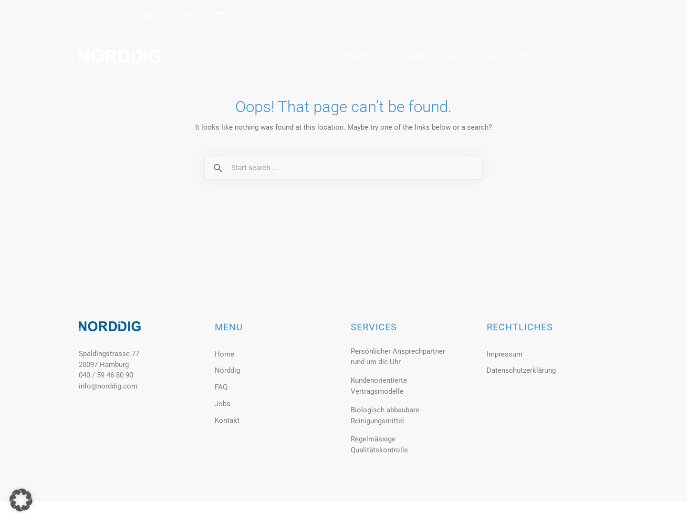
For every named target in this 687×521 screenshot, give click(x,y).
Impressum (504, 354)
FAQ (492, 56)
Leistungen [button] (402, 56)
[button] (21, 500)
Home (356, 56)
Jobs (520, 56)
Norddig (456, 56)
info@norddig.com (183, 16)
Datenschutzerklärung (521, 370)
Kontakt (559, 56)
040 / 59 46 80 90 (112, 16)
